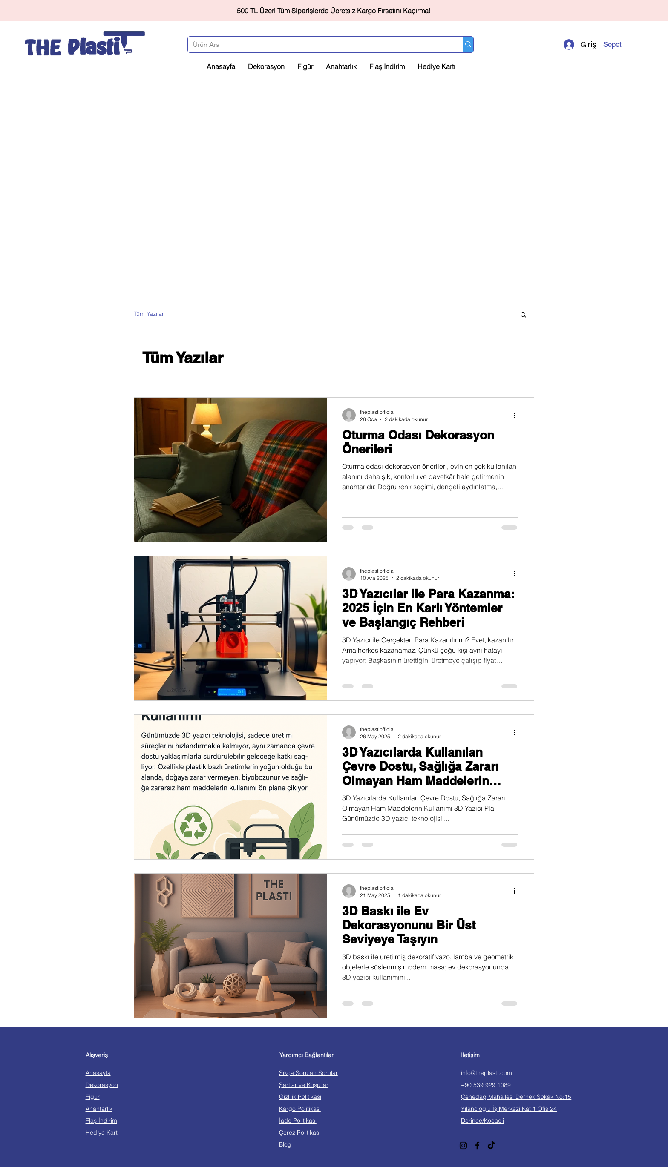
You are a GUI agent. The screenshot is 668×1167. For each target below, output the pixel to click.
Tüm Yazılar (149, 314)
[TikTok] (491, 1145)
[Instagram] (463, 1145)
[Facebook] (477, 1145)
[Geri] (45, 11)
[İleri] (623, 11)
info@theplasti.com (486, 1073)
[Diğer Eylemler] (517, 415)
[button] (624, 44)
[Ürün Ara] (319, 45)
